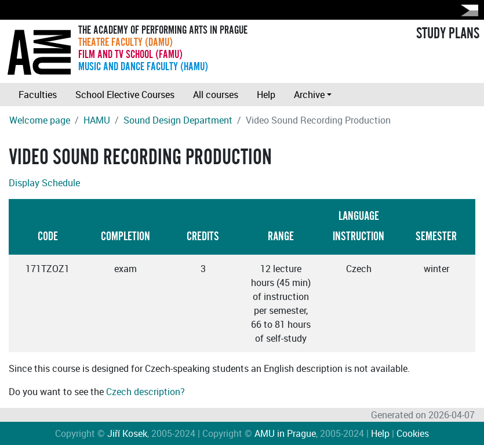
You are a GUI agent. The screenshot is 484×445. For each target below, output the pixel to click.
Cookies (412, 433)
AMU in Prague (285, 433)
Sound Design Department (177, 120)
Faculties (38, 94)
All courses (215, 94)
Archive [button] (309, 94)
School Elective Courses (124, 94)
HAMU (96, 120)
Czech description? (145, 391)
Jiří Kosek (127, 433)
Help (266, 94)
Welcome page (39, 120)
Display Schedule (44, 182)
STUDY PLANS (447, 34)
